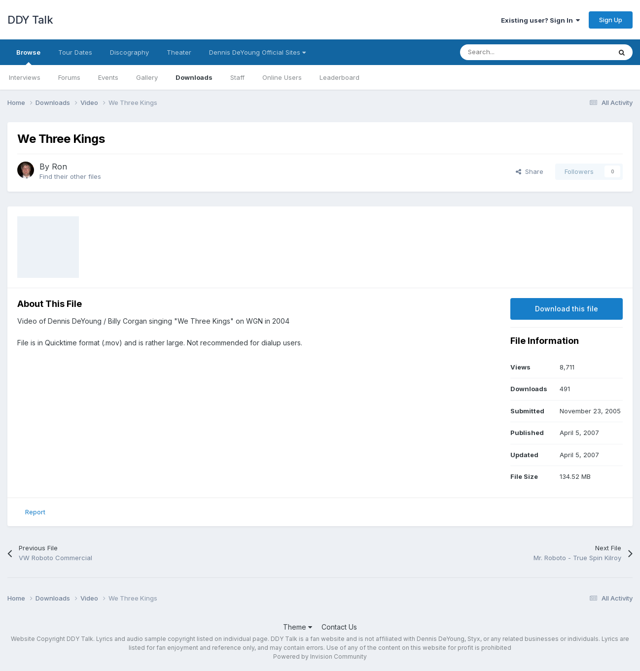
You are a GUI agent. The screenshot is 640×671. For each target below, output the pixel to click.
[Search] (513, 52)
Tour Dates (75, 52)
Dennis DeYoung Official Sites (257, 52)
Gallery (147, 77)
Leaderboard (339, 77)
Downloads (194, 77)
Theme (297, 627)
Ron (59, 166)
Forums (69, 77)
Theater (179, 52)
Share (529, 171)
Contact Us (339, 627)
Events (108, 77)
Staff (237, 77)
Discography (129, 52)
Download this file (566, 308)
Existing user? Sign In (540, 20)
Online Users (282, 77)
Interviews (24, 77)
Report (35, 512)
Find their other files (70, 176)
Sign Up (610, 20)
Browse (28, 56)
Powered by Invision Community (320, 656)
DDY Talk (30, 19)
